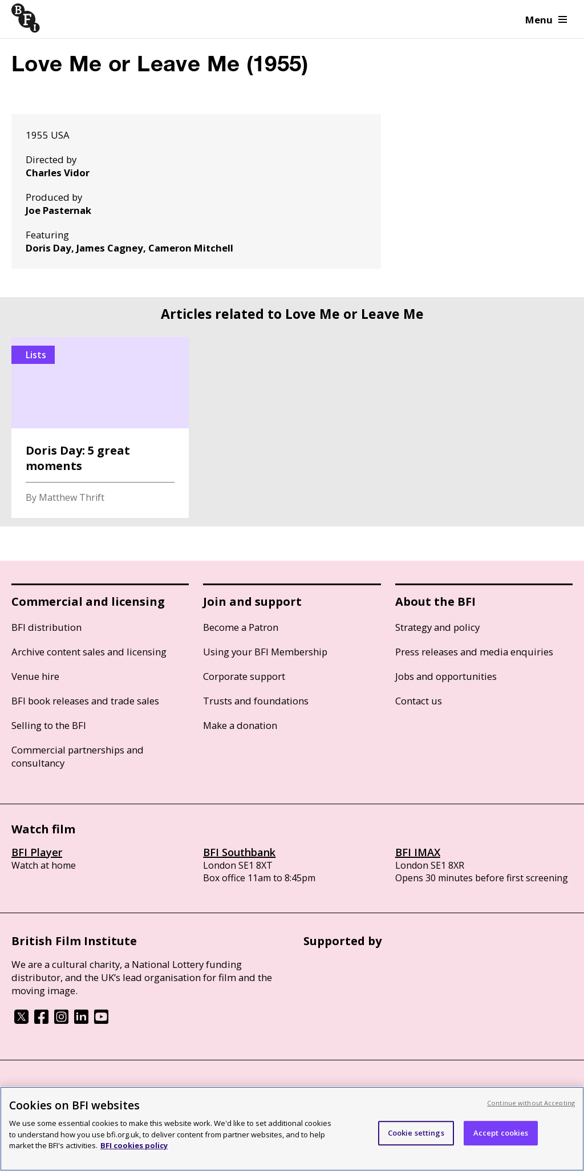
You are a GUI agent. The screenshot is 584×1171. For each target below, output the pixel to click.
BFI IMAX (417, 852)
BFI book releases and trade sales (85, 700)
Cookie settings (416, 1133)
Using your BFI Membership (265, 651)
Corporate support (244, 676)
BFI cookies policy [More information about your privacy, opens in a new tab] (134, 1145)
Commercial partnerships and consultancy (77, 756)
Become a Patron (240, 627)
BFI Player (36, 852)
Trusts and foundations (256, 700)
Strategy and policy (437, 627)
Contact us (418, 700)
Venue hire (35, 676)
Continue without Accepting (531, 1103)
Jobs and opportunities (446, 676)
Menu (546, 19)
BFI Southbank (239, 852)
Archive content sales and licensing (89, 651)
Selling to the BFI (48, 725)
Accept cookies (501, 1133)
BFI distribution (46, 627)
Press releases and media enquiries (474, 651)
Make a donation (240, 725)
